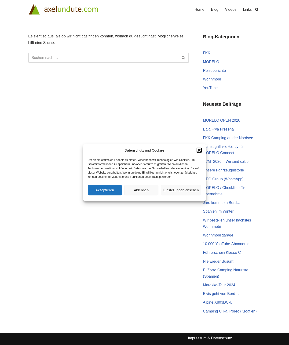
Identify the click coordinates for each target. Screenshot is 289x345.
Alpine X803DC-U (217, 302)
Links (247, 9)
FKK (206, 53)
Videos (231, 9)
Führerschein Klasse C (222, 252)
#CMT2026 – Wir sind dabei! (226, 161)
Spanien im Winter (218, 211)
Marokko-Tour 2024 (219, 285)
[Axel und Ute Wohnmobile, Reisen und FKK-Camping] (63, 9)
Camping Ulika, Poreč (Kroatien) (229, 311)
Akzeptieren (104, 190)
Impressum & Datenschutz (210, 338)
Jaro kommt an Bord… (221, 203)
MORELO (211, 62)
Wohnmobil (212, 79)
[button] (199, 150)
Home (199, 9)
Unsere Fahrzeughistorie (223, 170)
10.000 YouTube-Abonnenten (227, 244)
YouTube (210, 88)
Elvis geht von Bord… (221, 294)
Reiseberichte (214, 71)
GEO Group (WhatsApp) (223, 179)
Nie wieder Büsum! (218, 261)
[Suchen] (257, 9)
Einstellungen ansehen (181, 190)
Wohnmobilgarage (218, 235)
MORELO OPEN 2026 (221, 120)
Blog (214, 9)
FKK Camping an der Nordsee (228, 138)
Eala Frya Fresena (218, 129)
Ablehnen (141, 190)
